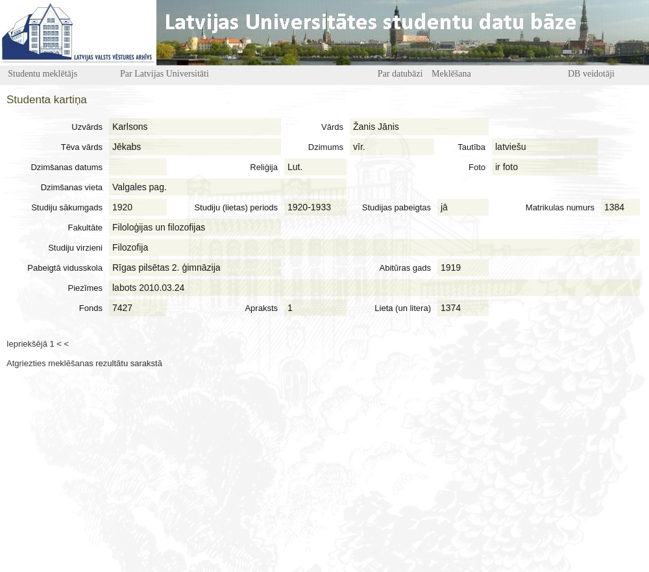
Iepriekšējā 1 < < (37, 344)
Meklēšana (451, 74)
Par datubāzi (400, 74)
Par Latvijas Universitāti (164, 74)
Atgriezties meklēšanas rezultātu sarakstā (84, 363)
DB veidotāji (591, 74)
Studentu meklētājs (42, 74)
